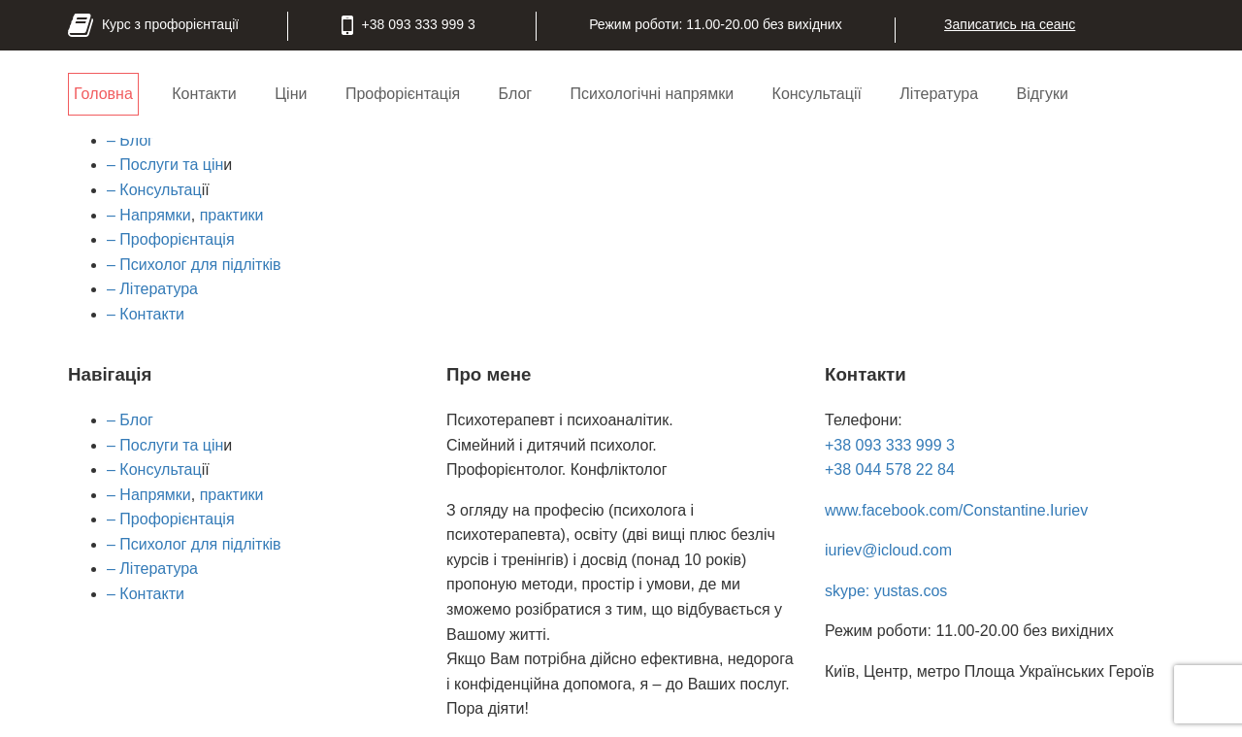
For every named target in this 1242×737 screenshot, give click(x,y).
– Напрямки (149, 215)
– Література (152, 289)
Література (938, 93)
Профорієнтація (402, 93)
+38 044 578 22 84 (890, 469)
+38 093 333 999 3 (890, 445)
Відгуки (1041, 93)
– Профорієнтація (171, 239)
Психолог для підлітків (198, 264)
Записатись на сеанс (1009, 24)
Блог (516, 93)
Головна (103, 93)
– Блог (130, 140)
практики (232, 215)
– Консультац (154, 190)
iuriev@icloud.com (888, 550)
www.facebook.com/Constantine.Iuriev (956, 510)
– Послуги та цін (165, 164)
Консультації (817, 93)
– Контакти (145, 314)
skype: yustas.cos (886, 591)
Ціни (291, 93)
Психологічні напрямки (653, 93)
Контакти (204, 93)
